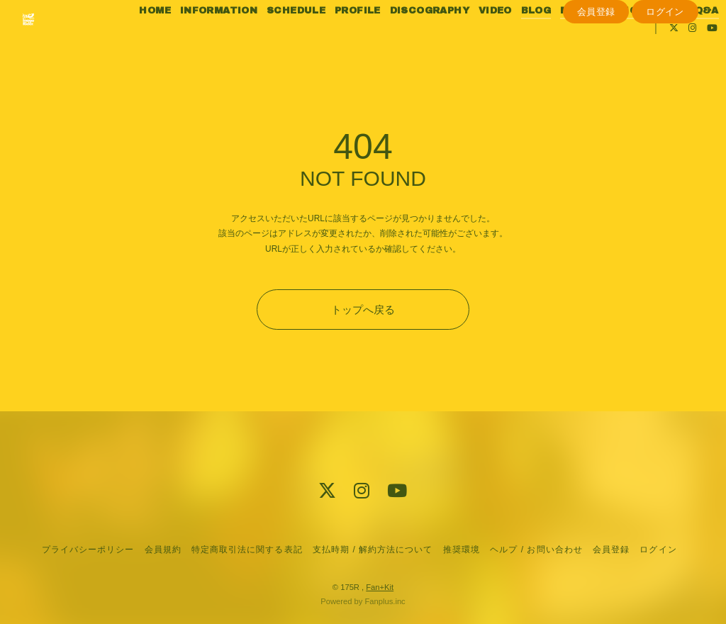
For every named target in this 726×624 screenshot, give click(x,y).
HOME (168, 41)
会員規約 (163, 550)
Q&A (611, 59)
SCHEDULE (308, 41)
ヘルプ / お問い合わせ (536, 550)
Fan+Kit (379, 587)
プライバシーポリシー (88, 550)
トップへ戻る (363, 309)
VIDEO (507, 41)
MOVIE (590, 41)
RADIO (632, 41)
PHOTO (678, 41)
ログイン (665, 82)
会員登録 (596, 82)
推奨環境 (461, 550)
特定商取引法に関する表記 (246, 550)
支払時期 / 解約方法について (373, 550)
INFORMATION (230, 41)
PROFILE (370, 41)
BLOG (548, 41)
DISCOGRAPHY (441, 41)
